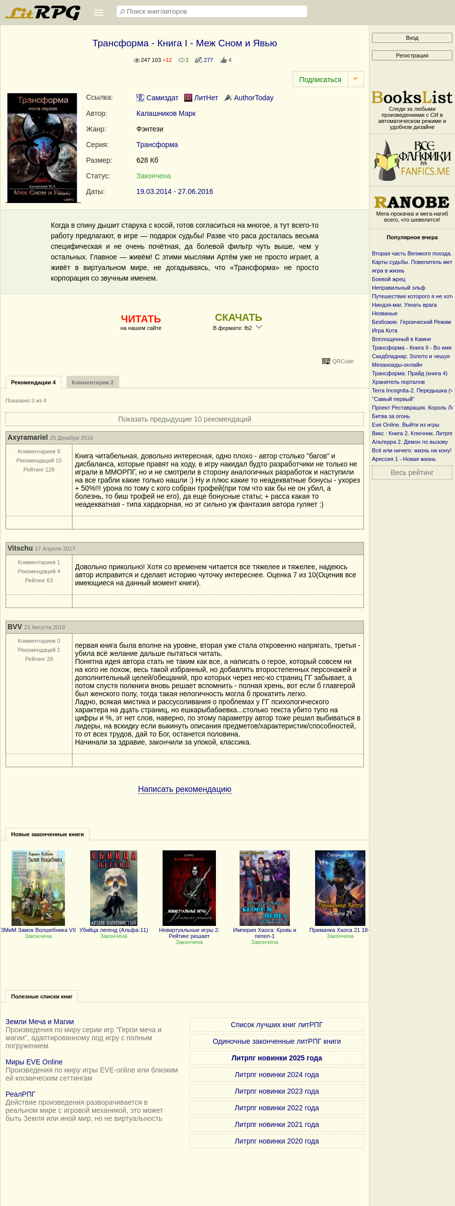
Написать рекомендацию (185, 789)
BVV (15, 627)
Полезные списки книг (41, 996)
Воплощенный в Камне (401, 339)
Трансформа (157, 145)
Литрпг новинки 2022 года (277, 1108)
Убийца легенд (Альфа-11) (114, 927)
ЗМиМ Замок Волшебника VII (38, 927)
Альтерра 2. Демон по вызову (410, 442)
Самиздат (157, 98)
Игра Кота (385, 330)
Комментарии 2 (93, 382)
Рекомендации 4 (33, 382)
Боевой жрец (388, 279)
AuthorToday (249, 98)
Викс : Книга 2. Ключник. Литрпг (412, 433)
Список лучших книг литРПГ (277, 1025)
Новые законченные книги (47, 834)
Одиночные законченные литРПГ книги (277, 1041)
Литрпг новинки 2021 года (277, 1124)
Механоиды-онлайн (397, 365)
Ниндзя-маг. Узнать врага (404, 305)
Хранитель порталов (398, 382)
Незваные (385, 313)
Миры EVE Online (34, 1062)
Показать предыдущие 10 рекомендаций (185, 419)
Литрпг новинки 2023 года (277, 1091)
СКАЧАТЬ (238, 317)
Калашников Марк (166, 113)
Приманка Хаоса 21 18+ (340, 927)
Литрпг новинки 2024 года (277, 1074)
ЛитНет (201, 98)
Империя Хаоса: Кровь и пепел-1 (264, 930)
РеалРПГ (20, 1094)
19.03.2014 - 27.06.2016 (174, 191)
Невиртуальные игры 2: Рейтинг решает (189, 930)
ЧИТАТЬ (141, 318)
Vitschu (20, 548)
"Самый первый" (393, 399)
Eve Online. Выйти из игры (405, 425)
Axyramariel (28, 437)
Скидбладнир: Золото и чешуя (411, 356)
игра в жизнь (388, 270)
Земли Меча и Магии (40, 1022)
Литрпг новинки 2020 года (277, 1141)
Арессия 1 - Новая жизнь (404, 459)
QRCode (343, 361)
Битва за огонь (391, 416)
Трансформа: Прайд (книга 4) (409, 373)
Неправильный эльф (398, 288)
